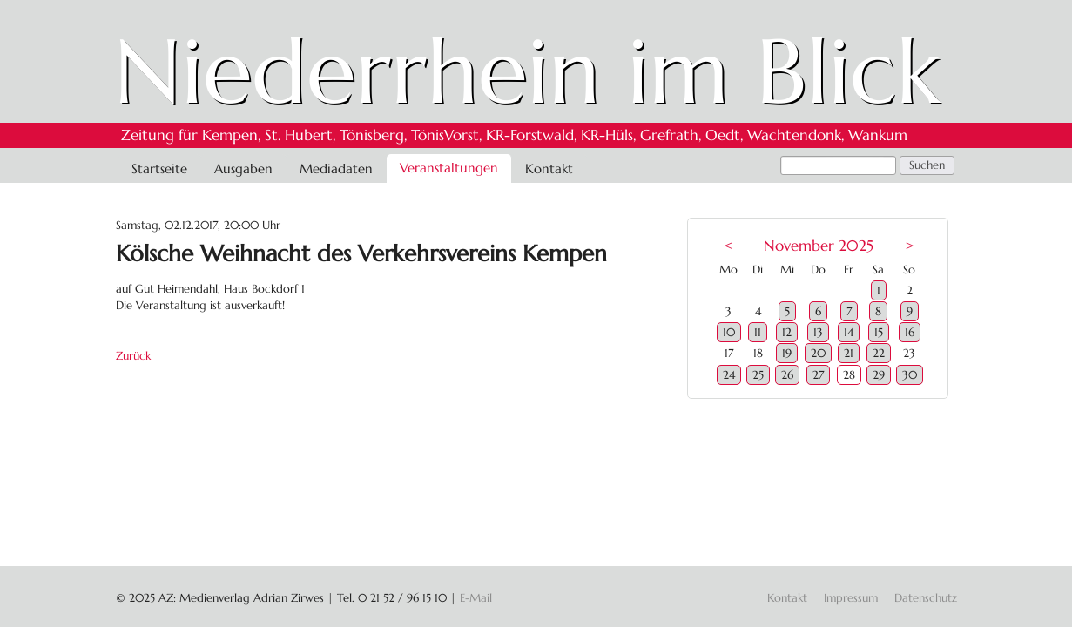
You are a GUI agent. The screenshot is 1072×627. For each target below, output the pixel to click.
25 (758, 374)
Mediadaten (336, 168)
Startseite (159, 168)
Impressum (851, 597)
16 (909, 332)
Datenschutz (925, 597)
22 (879, 353)
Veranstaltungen (449, 167)
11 (757, 332)
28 (849, 374)
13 (818, 332)
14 (848, 332)
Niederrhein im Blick (527, 71)
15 (878, 332)
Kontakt (549, 168)
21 (848, 353)
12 (787, 332)
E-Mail (476, 597)
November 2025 (818, 246)
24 (729, 374)
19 (787, 353)
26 (787, 374)
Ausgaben (243, 168)
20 (818, 353)
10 (729, 332)
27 (818, 374)
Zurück (133, 355)
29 (879, 374)
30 (909, 374)
